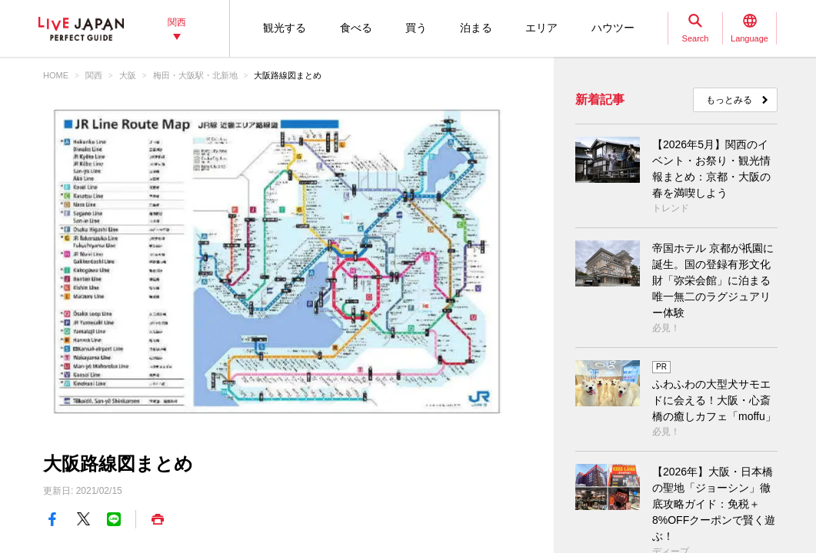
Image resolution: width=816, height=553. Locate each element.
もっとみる (729, 99)
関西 (93, 75)
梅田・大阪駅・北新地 (195, 75)
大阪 (127, 75)
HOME (55, 75)
